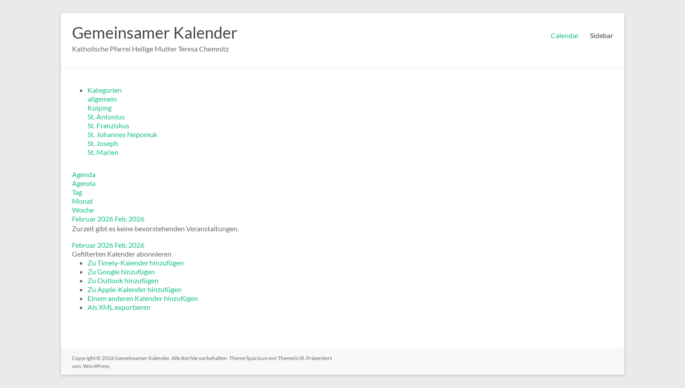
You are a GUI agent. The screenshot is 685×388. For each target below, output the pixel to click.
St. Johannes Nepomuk (122, 134)
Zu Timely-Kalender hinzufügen (136, 262)
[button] (121, 253)
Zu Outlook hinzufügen (123, 280)
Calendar (565, 35)
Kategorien (105, 90)
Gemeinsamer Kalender (155, 32)
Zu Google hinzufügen (121, 271)
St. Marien (103, 152)
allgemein (102, 99)
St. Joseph (103, 143)
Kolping (100, 107)
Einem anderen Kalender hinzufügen (143, 298)
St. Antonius (106, 116)
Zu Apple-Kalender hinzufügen (135, 289)
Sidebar (601, 35)
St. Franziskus (108, 125)
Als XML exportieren (119, 307)
